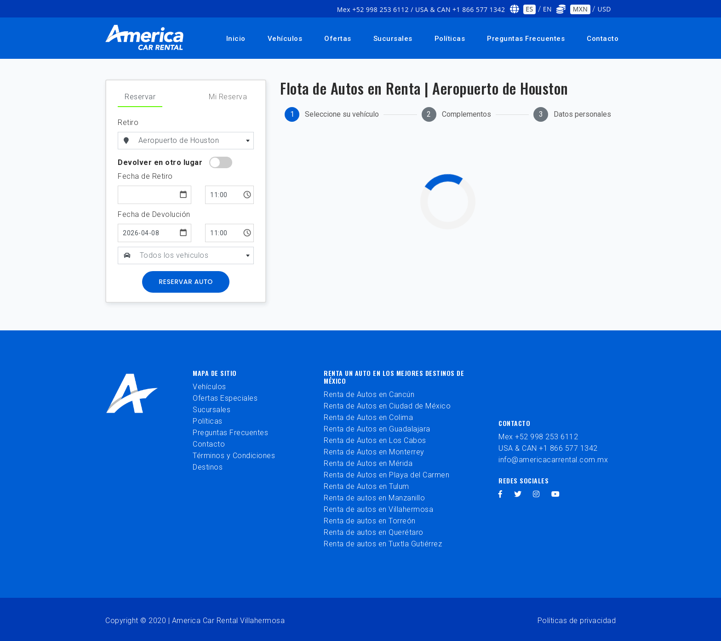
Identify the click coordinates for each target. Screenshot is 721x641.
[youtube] (555, 494)
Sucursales (392, 38)
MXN (580, 9)
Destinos (208, 467)
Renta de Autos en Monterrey (374, 452)
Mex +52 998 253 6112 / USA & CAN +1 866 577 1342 (421, 9)
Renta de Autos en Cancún (369, 394)
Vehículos (285, 38)
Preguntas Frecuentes (526, 38)
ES (529, 9)
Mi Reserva (228, 96)
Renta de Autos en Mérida (368, 463)
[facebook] (500, 494)
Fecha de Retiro (145, 176)
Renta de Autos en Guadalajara (377, 429)
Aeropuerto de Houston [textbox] (178, 140)
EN (547, 9)
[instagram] (536, 494)
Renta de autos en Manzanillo (374, 498)
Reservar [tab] (140, 96)
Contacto (602, 38)
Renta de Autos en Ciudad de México (387, 406)
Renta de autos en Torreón (370, 520)
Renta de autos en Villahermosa (378, 509)
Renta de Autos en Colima (368, 417)
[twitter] (518, 494)
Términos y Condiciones (234, 455)
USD (604, 9)
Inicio (236, 38)
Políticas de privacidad (577, 620)
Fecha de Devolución (154, 214)
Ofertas (337, 38)
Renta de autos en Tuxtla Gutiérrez (383, 543)
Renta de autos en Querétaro (373, 532)
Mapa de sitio (215, 373)
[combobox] (194, 140)
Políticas (450, 38)
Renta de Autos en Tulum (366, 486)
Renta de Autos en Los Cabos (375, 440)
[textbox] (195, 255)
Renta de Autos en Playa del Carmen (386, 475)
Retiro (128, 122)
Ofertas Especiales (225, 398)
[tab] (331, 114)
